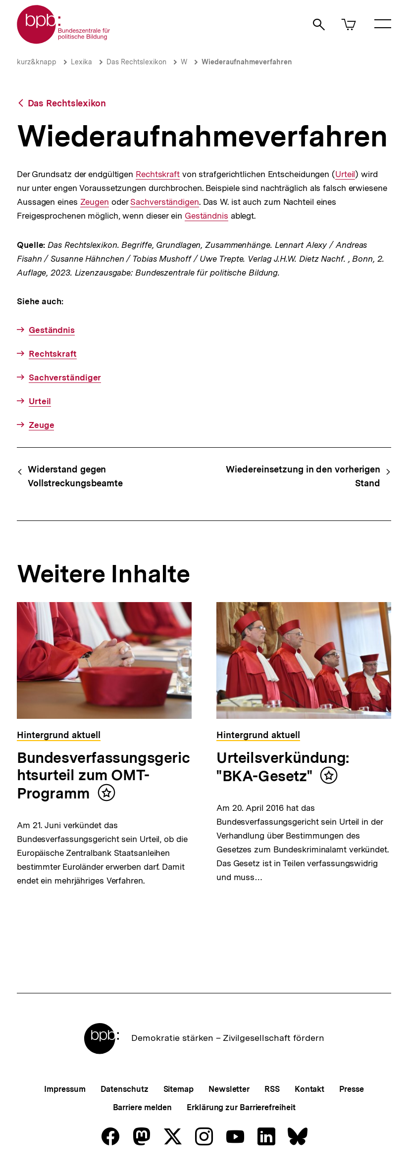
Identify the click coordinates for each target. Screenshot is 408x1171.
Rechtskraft (158, 174)
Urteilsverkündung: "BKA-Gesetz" (283, 767)
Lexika (81, 62)
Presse (351, 1089)
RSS (272, 1089)
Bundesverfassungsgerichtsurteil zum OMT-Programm (103, 775)
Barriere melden (142, 1107)
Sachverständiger (65, 377)
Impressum (64, 1089)
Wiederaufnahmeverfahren (247, 62)
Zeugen (94, 202)
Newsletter (229, 1089)
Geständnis (206, 216)
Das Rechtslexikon (136, 62)
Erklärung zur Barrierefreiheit (241, 1107)
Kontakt (309, 1089)
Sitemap (178, 1089)
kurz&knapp (36, 62)
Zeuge (41, 425)
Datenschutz (125, 1089)
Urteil (345, 174)
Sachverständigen (164, 202)
